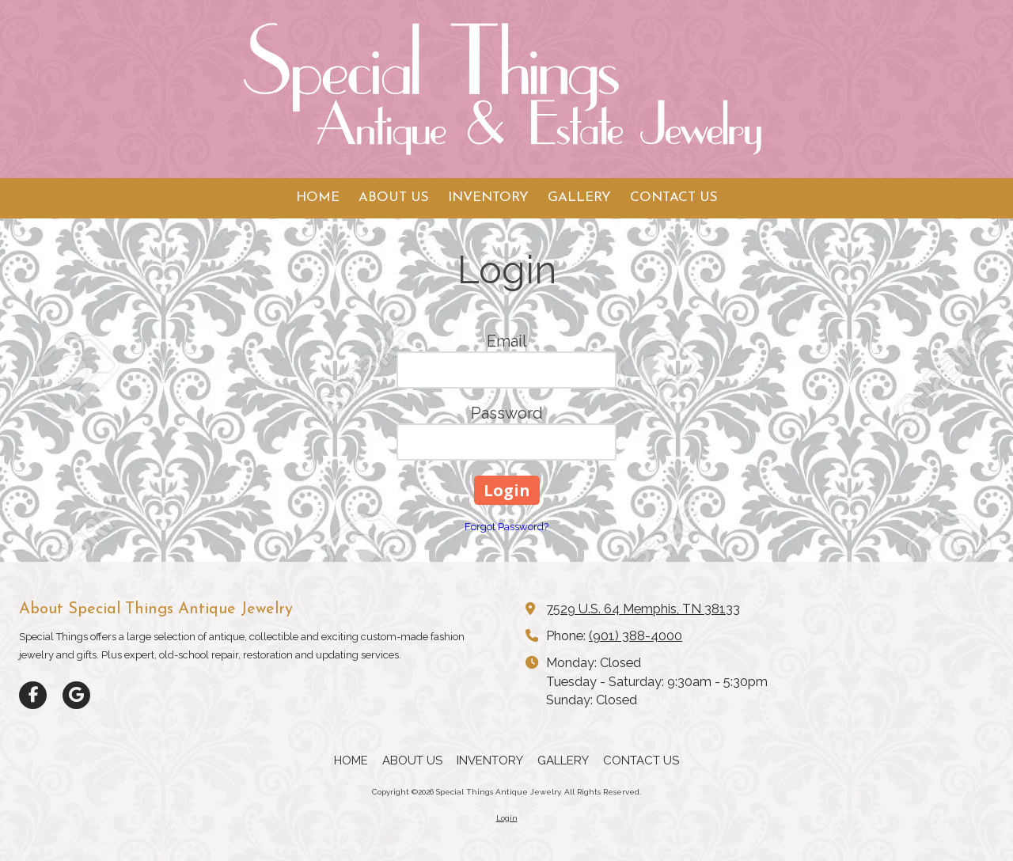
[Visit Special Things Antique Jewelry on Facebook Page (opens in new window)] (33, 695)
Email (507, 341)
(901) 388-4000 (635, 635)
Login (507, 818)
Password (507, 413)
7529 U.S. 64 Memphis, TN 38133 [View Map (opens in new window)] (643, 608)
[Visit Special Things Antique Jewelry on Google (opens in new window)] (76, 695)
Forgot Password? (506, 527)
